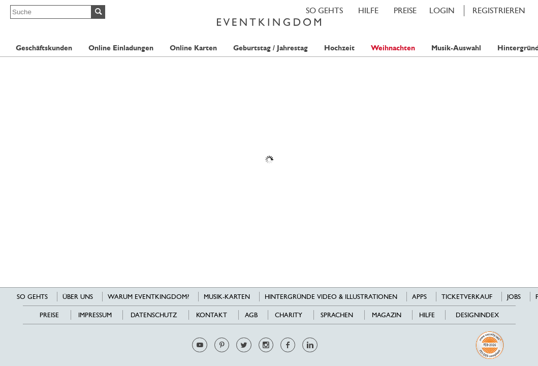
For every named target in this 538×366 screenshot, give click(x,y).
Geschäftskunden (44, 48)
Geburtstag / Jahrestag (270, 48)
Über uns (77, 296)
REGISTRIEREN (498, 10)
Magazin (386, 315)
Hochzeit (339, 48)
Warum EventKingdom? (148, 296)
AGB (251, 315)
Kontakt (211, 315)
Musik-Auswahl (456, 48)
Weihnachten (393, 48)
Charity (288, 315)
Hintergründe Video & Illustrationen (331, 296)
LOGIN (442, 10)
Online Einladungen (120, 48)
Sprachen (337, 315)
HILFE (368, 10)
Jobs (514, 296)
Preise (405, 10)
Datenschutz (154, 315)
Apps (419, 296)
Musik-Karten (227, 296)
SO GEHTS (324, 10)
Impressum (95, 315)
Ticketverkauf (466, 296)
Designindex (477, 315)
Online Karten (193, 48)
